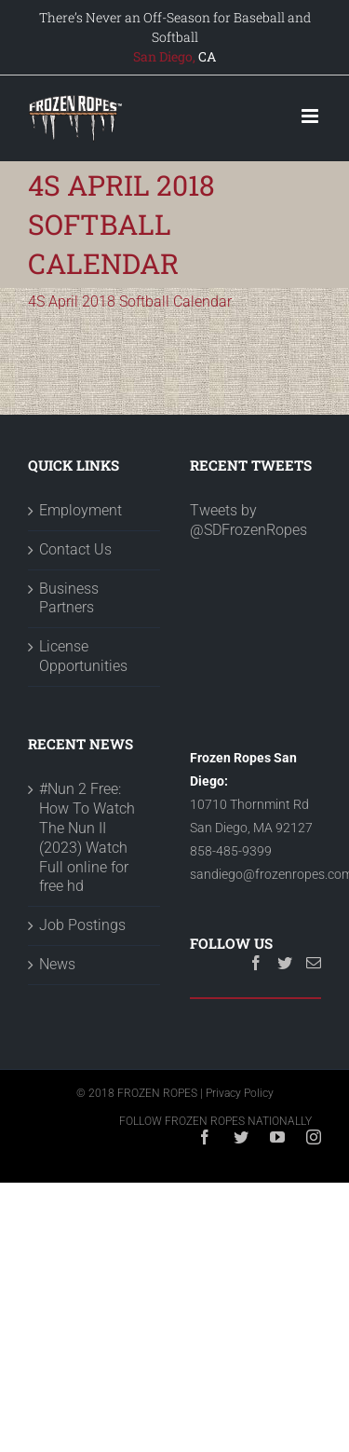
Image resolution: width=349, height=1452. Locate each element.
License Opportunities (83, 656)
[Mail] (313, 962)
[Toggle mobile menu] (311, 116)
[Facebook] (255, 962)
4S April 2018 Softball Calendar (130, 301)
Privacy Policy (240, 1093)
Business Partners (69, 598)
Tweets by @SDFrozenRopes (248, 520)
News (57, 964)
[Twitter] (284, 962)
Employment (80, 510)
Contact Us (75, 549)
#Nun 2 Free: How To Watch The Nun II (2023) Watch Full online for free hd (87, 837)
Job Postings (82, 925)
